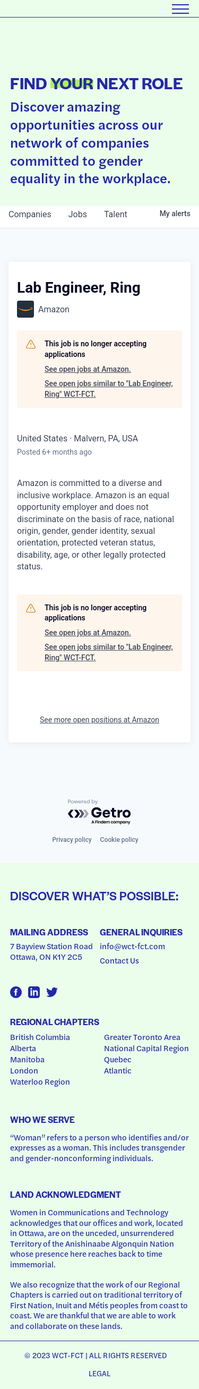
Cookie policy (119, 839)
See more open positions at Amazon (99, 719)
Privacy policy (71, 839)
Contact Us (119, 960)
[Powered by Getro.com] (100, 812)
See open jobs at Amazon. (88, 369)
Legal (100, 1373)
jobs (77, 214)
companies (29, 214)
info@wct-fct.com (132, 946)
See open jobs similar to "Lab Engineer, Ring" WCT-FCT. (109, 388)
